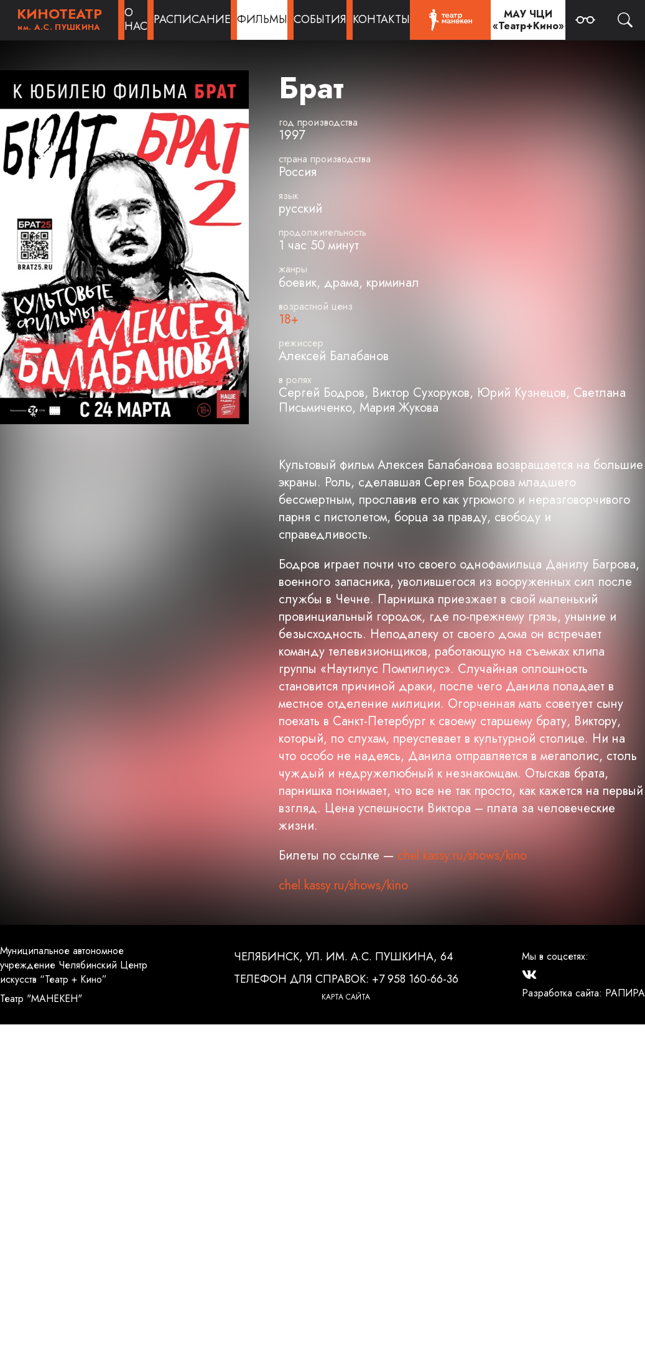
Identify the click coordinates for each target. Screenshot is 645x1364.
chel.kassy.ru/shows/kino (462, 856)
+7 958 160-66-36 (415, 979)
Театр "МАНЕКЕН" (41, 998)
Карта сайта (346, 997)
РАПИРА (625, 993)
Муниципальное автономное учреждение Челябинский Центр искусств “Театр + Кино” (73, 965)
